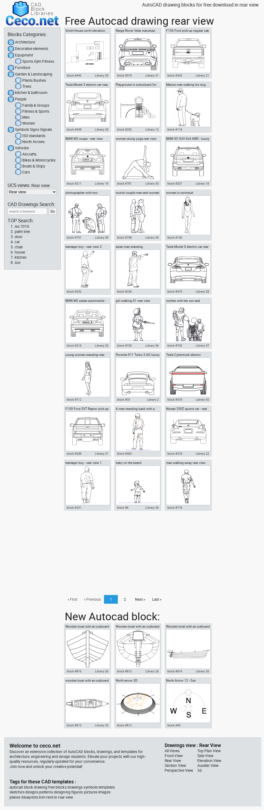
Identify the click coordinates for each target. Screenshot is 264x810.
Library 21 (202, 75)
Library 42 (202, 399)
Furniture (19, 68)
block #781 (124, 183)
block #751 (74, 237)
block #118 (174, 129)
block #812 (124, 725)
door (19, 236)
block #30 (123, 399)
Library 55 (152, 183)
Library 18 (202, 183)
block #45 (173, 725)
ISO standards (30, 136)
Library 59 (101, 237)
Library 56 (152, 345)
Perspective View (179, 770)
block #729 (124, 345)
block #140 (174, 237)
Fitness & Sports (32, 112)
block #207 (174, 183)
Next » (140, 599)
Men (22, 118)
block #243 (174, 75)
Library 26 (101, 671)
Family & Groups (32, 106)
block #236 (124, 291)
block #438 (74, 129)
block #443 (74, 75)
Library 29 (101, 75)
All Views (172, 750)
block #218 (174, 453)
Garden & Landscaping (30, 74)
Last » (156, 599)
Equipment (20, 55)
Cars (22, 172)
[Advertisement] (161, 554)
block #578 (174, 399)
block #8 (122, 508)
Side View (205, 755)
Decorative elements (28, 49)
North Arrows (30, 142)
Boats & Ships (30, 166)
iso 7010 (22, 226)
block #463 (124, 453)
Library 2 (153, 399)
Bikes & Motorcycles (35, 160)
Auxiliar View (208, 765)
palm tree (22, 231)
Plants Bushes (30, 81)
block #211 (74, 183)
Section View (175, 765)
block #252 (124, 129)
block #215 (74, 345)
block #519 (124, 75)
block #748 (124, 237)
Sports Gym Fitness (34, 62)
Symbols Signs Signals (30, 129)
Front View (174, 755)
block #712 (74, 399)
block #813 (74, 725)
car (17, 241)
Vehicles (18, 148)
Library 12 (152, 129)
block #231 (74, 508)
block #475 (174, 291)
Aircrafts (25, 154)
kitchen (21, 257)
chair (19, 247)
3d (199, 770)
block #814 (174, 671)
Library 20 (101, 345)
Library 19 (101, 183)
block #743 (174, 345)
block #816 (74, 671)
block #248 (74, 453)
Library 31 (152, 75)
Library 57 (202, 345)
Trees (23, 87)
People (17, 99)
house (20, 252)
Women (25, 123)
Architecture (21, 42)
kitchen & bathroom (27, 93)
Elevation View (209, 760)
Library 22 (202, 453)
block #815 (124, 671)
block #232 (74, 291)
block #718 (174, 508)
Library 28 (101, 129)
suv (18, 262)
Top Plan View (209, 750)
